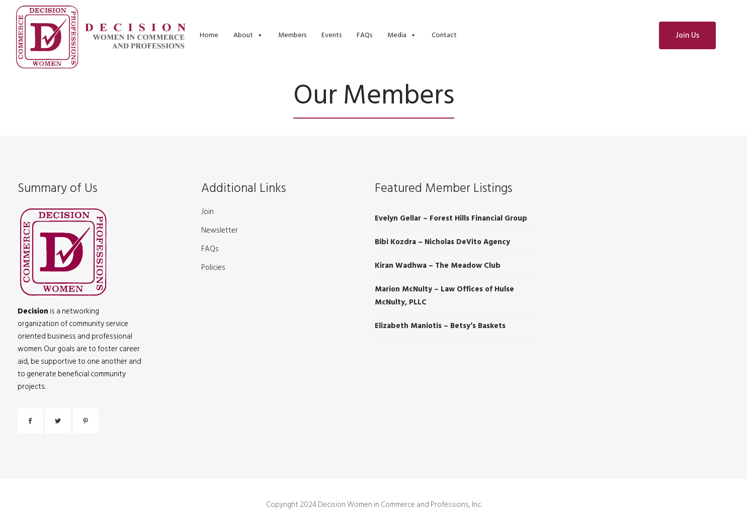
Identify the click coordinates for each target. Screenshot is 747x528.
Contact (444, 35)
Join (207, 212)
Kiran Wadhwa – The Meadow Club (438, 265)
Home (209, 35)
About (243, 35)
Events (331, 35)
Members (292, 35)
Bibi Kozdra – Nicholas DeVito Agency (442, 242)
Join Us (687, 35)
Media (396, 35)
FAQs (364, 35)
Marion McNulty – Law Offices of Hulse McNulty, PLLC (444, 295)
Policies (213, 268)
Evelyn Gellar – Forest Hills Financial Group (451, 218)
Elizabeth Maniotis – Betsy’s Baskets (440, 326)
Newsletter (219, 231)
